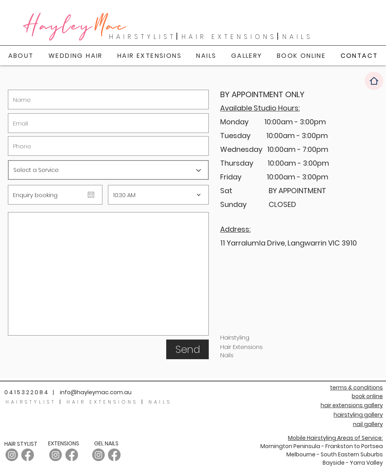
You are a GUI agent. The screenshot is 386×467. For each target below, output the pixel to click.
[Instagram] (55, 455)
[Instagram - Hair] (12, 455)
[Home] (374, 81)
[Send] (187, 349)
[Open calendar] (91, 195)
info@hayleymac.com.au (96, 392)
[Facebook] (27, 455)
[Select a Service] (108, 170)
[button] (246, 56)
